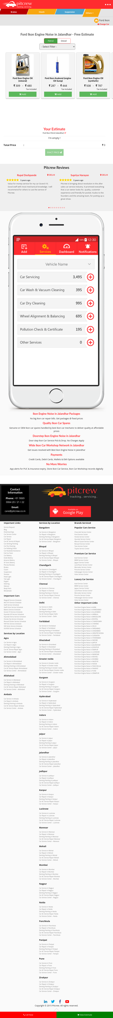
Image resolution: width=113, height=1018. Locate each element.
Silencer (6, 586)
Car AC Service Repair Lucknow (49, 820)
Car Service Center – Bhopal (48, 560)
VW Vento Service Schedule (13, 626)
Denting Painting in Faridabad (49, 630)
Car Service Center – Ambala (13, 708)
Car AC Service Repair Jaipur (48, 745)
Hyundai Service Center (82, 539)
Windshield (7, 591)
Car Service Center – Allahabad (14, 689)
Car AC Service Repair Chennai (49, 595)
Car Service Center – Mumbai (49, 879)
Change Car (103, 24)
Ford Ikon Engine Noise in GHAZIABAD (87, 631)
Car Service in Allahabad (12, 680)
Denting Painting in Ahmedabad (15, 666)
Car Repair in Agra (10, 645)
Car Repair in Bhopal (46, 553)
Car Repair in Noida (45, 909)
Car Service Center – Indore (48, 729)
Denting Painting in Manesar (49, 837)
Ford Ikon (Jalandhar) (54, 133)
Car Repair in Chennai (46, 591)
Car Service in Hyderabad (47, 701)
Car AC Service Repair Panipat (49, 951)
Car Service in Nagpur (46, 888)
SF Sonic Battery (9, 563)
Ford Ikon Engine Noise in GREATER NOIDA (89, 633)
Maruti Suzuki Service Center (84, 541)
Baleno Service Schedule (12, 610)
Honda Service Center (81, 537)
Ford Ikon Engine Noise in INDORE (86, 640)
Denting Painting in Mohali (48, 855)
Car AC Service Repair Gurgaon (49, 689)
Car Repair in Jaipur (45, 741)
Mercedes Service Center (82, 567)
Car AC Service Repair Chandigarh (50, 576)
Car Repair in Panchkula (47, 928)
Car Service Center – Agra (12, 652)
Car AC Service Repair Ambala (14, 706)
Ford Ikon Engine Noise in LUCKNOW (87, 652)
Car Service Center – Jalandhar (49, 766)
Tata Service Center (81, 546)
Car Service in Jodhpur (46, 776)
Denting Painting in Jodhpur (48, 780)
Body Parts (7, 588)
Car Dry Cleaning (9, 546)
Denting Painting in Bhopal (48, 555)
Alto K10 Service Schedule (12, 603)
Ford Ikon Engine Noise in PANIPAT (86, 668)
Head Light (7, 577)
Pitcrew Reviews (56, 167)
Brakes (6, 567)
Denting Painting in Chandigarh (49, 574)
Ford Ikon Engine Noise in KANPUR (86, 650)
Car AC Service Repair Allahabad (15, 687)
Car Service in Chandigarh (48, 569)
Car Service (7, 537)
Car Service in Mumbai (46, 869)
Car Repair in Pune (45, 965)
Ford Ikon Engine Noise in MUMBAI (86, 659)
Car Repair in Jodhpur (46, 778)
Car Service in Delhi (45, 607)
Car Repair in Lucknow (46, 816)
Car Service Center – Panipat (48, 954)
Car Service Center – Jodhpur (49, 785)
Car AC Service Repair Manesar (49, 839)
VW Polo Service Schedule (12, 624)
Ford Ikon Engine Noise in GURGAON (87, 635)
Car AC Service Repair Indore (49, 727)
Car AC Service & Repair (12, 541)
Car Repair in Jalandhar (47, 759)
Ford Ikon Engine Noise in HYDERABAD (87, 638)
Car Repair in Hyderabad (47, 703)
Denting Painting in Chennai (48, 593)
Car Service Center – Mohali (48, 860)
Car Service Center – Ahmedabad (15, 671)
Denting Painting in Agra (12, 647)
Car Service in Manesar (47, 832)
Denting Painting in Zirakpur (48, 986)
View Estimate (84, 1014)
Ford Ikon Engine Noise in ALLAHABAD (87, 612)
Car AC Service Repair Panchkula (50, 933)
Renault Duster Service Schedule (15, 621)
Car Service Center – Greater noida (51, 673)
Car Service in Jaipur (46, 738)
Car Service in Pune (45, 963)
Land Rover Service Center (83, 565)
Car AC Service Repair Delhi (48, 614)
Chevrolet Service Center (82, 532)
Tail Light (7, 579)
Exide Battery (8, 558)
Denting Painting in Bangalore (49, 537)
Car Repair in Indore (46, 722)
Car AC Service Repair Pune (48, 970)
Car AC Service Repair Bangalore (50, 539)
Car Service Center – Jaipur (48, 748)
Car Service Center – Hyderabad (50, 710)
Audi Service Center (81, 558)
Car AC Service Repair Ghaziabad (50, 652)
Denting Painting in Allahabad (14, 685)
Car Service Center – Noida (48, 916)
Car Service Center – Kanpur (48, 804)
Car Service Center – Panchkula (49, 935)
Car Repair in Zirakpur (46, 984)
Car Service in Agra (10, 642)
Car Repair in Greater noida (48, 665)
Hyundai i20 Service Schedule (14, 614)
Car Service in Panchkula (47, 926)
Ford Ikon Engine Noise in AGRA (85, 607)
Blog (5, 530)
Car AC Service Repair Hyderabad (50, 708)
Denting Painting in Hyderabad (49, 705)
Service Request (9, 527)
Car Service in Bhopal (46, 551)
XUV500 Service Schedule (12, 628)
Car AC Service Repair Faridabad (50, 633)
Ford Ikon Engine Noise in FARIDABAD (87, 628)
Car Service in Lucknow (47, 813)
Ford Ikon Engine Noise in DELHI (85, 626)
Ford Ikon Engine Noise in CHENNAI (86, 624)
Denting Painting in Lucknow (49, 818)
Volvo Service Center (81, 574)
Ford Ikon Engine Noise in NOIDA (85, 664)
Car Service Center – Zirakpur (49, 991)
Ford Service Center (81, 534)
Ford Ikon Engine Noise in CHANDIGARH (88, 621)
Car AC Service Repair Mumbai (49, 876)
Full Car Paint (8, 553)
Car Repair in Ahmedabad (12, 664)
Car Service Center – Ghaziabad (49, 654)
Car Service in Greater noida (48, 663)
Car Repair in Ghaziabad (47, 647)
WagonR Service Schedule (12, 600)
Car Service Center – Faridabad (49, 635)
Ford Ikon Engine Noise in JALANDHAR (87, 645)
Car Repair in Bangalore (47, 534)
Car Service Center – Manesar (49, 841)
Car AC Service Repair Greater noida (51, 670)
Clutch (6, 570)
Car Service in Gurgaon (47, 682)
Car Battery (7, 555)
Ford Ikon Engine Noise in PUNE (85, 671)
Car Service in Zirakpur (47, 982)
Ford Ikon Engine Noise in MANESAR (86, 654)
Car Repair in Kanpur (46, 797)
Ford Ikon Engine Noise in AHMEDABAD (87, 610)
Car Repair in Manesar (46, 834)
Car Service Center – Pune (48, 973)
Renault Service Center (82, 544)
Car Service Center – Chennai (49, 598)
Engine (6, 581)
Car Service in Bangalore (47, 532)
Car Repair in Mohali (46, 853)
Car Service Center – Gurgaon (49, 691)
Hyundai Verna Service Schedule (15, 617)
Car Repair (7, 539)
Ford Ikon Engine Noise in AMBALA (86, 614)
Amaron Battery (9, 560)
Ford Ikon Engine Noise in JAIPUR (85, 643)
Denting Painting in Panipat (48, 949)
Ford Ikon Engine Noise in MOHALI (86, 657)
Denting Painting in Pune (47, 968)
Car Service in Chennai (46, 588)
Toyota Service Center (81, 549)
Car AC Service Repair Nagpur (49, 895)
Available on (70, 511)
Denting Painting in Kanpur (48, 799)
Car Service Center (10, 534)
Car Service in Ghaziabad (47, 644)
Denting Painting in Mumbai (48, 874)
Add (22, 94)
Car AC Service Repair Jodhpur (49, 783)
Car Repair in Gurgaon (46, 684)
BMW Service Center (81, 560)
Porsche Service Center (82, 570)
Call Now (28, 1014)
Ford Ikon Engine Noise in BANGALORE (87, 617)
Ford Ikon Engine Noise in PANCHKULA (87, 666)
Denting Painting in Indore (48, 724)
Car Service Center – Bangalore (49, 541)
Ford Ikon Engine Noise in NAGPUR (86, 661)
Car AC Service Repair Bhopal (49, 558)
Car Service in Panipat (46, 944)
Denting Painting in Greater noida (50, 668)
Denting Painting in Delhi (47, 612)
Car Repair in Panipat (46, 947)
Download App (9, 532)
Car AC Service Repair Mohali (49, 858)
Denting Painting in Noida (48, 911)
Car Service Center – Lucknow (49, 823)
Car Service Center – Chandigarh (50, 579)
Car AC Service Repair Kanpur (49, 801)
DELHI (52, 175)
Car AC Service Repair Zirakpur (49, 989)
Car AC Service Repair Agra (13, 649)
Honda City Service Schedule (13, 619)
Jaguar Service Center (81, 563)
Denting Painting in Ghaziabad (49, 649)
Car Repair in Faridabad (47, 628)
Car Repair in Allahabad (12, 682)
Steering (6, 584)
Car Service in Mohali (46, 851)
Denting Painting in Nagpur (48, 893)
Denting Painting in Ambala (13, 703)
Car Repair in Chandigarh (47, 572)
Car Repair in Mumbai (46, 872)
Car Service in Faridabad (47, 626)
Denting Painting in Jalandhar (49, 762)
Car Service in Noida (46, 907)
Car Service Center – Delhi (48, 616)
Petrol (51, 40)
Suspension (8, 572)
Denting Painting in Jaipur (47, 743)
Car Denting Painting (11, 544)
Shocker (6, 574)
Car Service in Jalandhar (47, 757)
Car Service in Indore (46, 719)
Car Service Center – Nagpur (48, 897)
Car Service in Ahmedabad (13, 661)
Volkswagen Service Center (83, 572)
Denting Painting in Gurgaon (49, 687)
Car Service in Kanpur (46, 794)
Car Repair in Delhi (45, 609)
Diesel (64, 40)
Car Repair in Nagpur (46, 890)
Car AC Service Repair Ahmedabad (15, 668)
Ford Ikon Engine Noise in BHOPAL (86, 619)
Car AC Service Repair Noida (48, 914)
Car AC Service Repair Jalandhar (50, 764)
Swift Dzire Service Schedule (13, 607)
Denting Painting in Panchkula (49, 930)
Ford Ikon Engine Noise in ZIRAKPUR (86, 673)
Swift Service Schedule (11, 605)
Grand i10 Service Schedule (13, 612)
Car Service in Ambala (11, 699)
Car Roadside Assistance (12, 551)
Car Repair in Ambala (11, 701)
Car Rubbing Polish (10, 548)
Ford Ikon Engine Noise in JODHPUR (86, 647)
